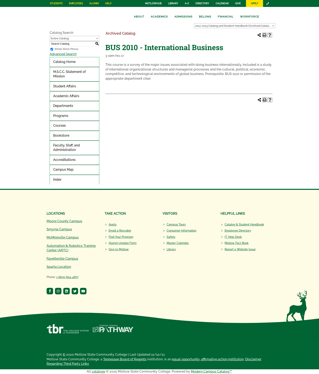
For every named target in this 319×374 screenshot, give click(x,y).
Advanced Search (63, 54)
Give (238, 3)
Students (56, 3)
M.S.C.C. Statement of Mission (69, 74)
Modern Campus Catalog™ (211, 371)
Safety (171, 237)
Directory (202, 3)
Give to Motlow (119, 249)
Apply (254, 3)
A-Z (187, 3)
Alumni (94, 3)
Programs (60, 116)
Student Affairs (64, 86)
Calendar (222, 3)
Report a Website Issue (240, 249)
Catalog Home (64, 62)
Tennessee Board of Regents (124, 359)
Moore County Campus (64, 221)
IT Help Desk (233, 237)
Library (173, 3)
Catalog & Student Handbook (244, 224)
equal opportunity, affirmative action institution (208, 359)
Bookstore (61, 136)
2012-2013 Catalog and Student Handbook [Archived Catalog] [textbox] (233, 25)
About (139, 16)
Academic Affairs (66, 96)
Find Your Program (121, 237)
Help (108, 3)
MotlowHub (153, 3)
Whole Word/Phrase (66, 49)
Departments (63, 106)
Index (57, 180)
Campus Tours (176, 224)
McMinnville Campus (63, 237)
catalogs (98, 371)
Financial (226, 16)
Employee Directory (238, 230)
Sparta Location (59, 267)
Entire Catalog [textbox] (60, 38)
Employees (76, 3)
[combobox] (234, 25)
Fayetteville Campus (62, 259)
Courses (59, 126)
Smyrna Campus (59, 229)
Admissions (183, 16)
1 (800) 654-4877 (67, 277)
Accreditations (64, 160)
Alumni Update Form (123, 243)
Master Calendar (178, 243)
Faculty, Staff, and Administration (66, 147)
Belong (205, 16)
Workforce (249, 16)
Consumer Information (181, 230)
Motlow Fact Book (237, 243)
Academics (159, 16)
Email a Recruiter (120, 230)
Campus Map (63, 170)
